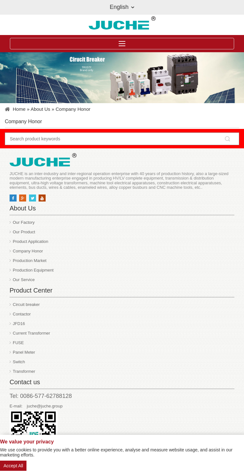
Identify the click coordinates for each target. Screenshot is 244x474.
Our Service (24, 279)
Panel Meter (24, 352)
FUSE (18, 342)
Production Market (30, 260)
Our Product (24, 232)
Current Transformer (31, 333)
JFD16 (19, 323)
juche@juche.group (45, 406)
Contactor (22, 314)
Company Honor (72, 109)
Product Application (30, 241)
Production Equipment (33, 270)
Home (19, 109)
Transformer (24, 371)
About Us (40, 109)
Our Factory (24, 222)
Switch (19, 361)
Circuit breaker (26, 304)
